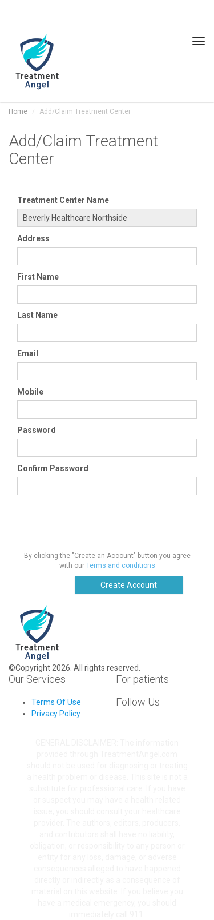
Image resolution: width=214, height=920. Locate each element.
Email (27, 353)
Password (36, 430)
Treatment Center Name (63, 200)
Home (18, 111)
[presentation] (104, 523)
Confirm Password (52, 468)
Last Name (37, 315)
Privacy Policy (55, 713)
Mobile (30, 391)
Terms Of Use (56, 702)
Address (33, 238)
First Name (38, 276)
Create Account (128, 585)
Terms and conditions (120, 565)
